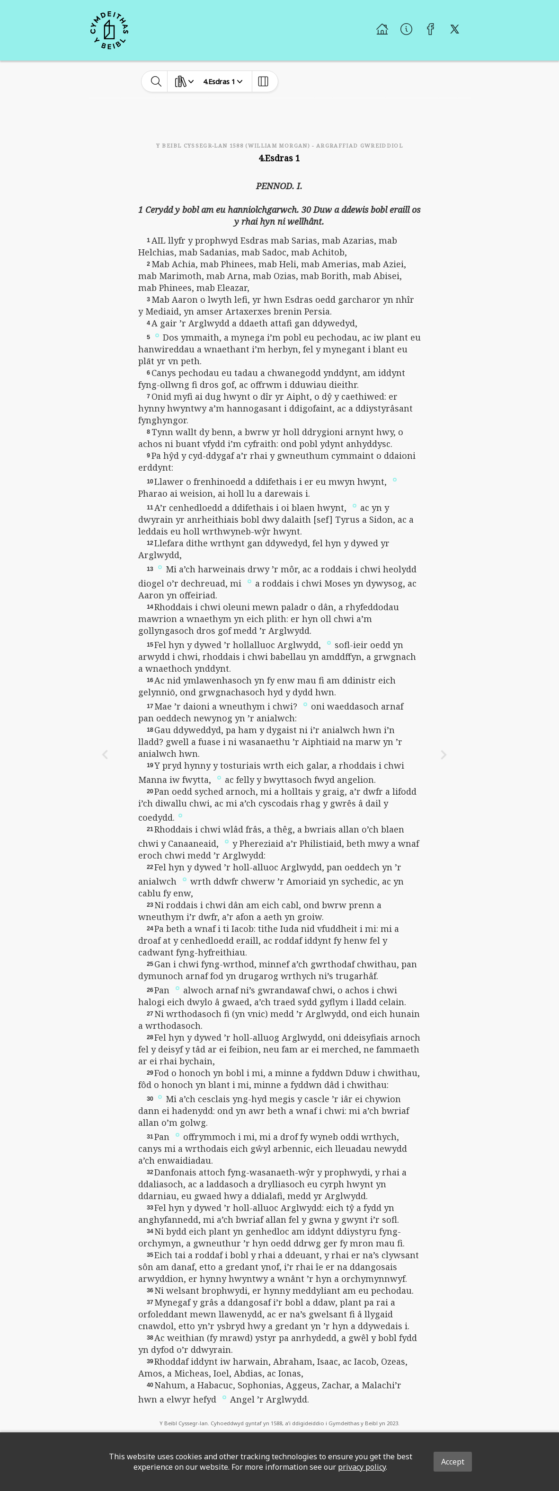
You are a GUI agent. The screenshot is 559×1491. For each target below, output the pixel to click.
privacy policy (362, 1467)
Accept (452, 1461)
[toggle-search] (156, 81)
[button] (157, 335)
